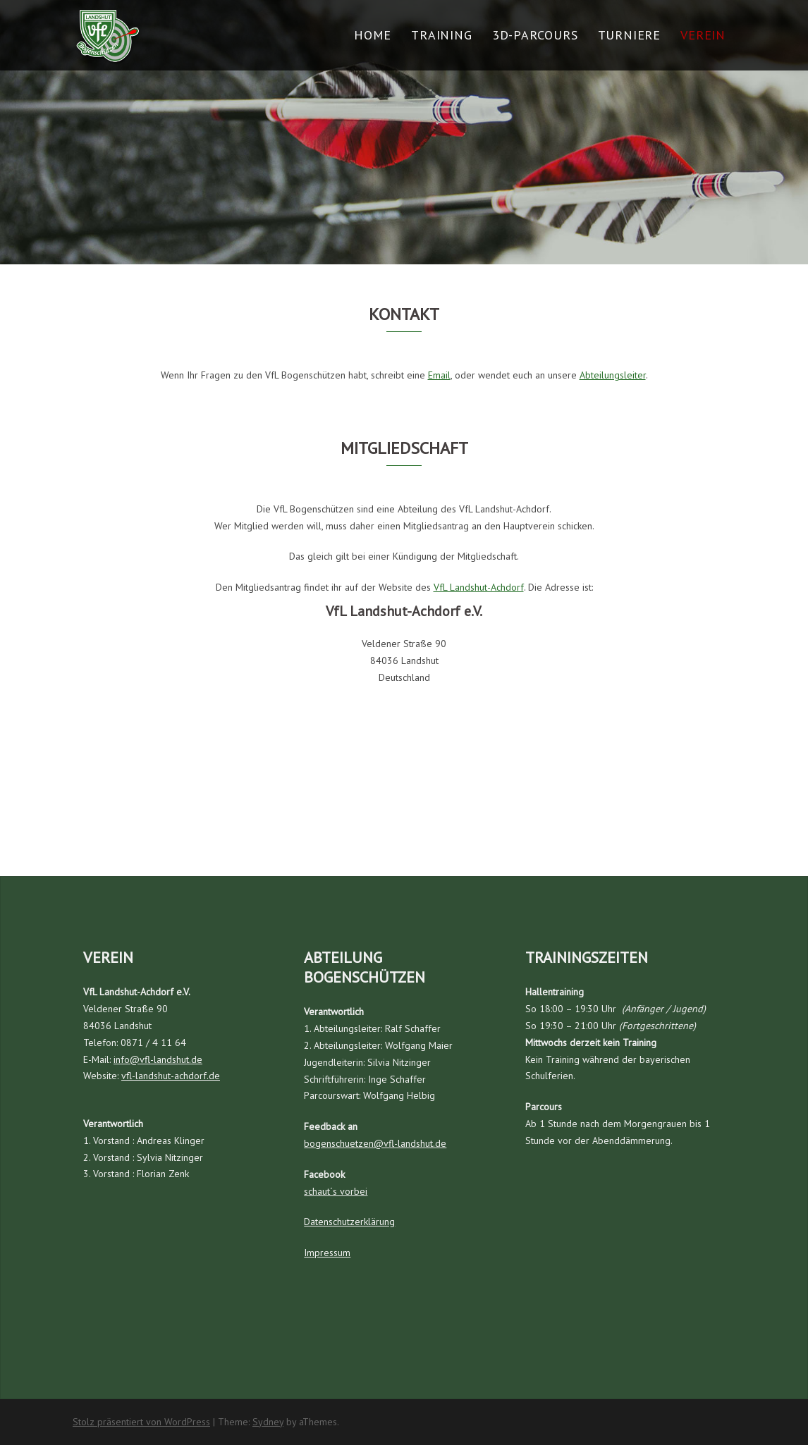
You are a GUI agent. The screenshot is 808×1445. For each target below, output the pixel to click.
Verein (703, 35)
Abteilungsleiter (613, 375)
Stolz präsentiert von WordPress (141, 1421)
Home (372, 35)
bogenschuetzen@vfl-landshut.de (375, 1143)
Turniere (629, 35)
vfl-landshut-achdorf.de (170, 1075)
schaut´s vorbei (335, 1191)
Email (439, 375)
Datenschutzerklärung (349, 1221)
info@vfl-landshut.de (158, 1059)
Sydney (267, 1421)
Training (441, 35)
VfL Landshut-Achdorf (479, 587)
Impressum (327, 1252)
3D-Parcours (535, 35)
